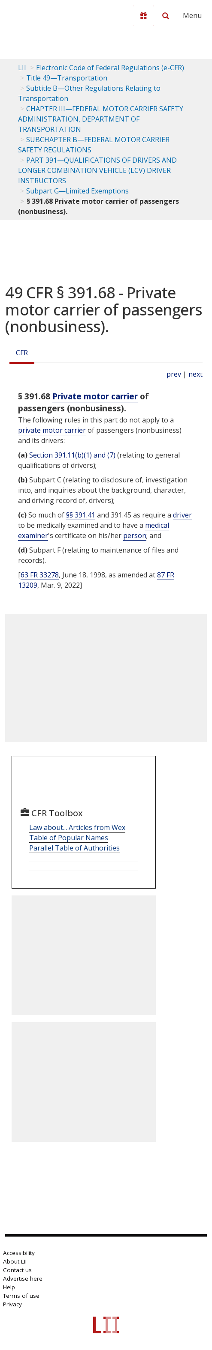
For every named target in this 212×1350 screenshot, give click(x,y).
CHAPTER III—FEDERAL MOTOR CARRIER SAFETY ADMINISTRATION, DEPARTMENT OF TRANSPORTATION (100, 119)
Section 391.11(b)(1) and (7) (72, 455)
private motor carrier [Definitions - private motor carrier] (52, 430)
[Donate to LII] (143, 16)
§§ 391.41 (80, 515)
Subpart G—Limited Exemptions (77, 191)
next (195, 374)
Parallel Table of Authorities (74, 848)
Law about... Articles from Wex (77, 827)
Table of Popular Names (68, 837)
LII (22, 67)
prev (174, 374)
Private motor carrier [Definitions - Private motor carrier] (95, 396)
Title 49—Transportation (66, 78)
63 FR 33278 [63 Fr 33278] (40, 575)
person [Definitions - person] (134, 535)
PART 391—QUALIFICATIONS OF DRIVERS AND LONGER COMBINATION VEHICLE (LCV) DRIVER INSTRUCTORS (97, 170)
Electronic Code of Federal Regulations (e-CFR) (110, 67)
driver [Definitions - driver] (182, 515)
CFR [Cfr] (22, 352)
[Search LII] (165, 16)
